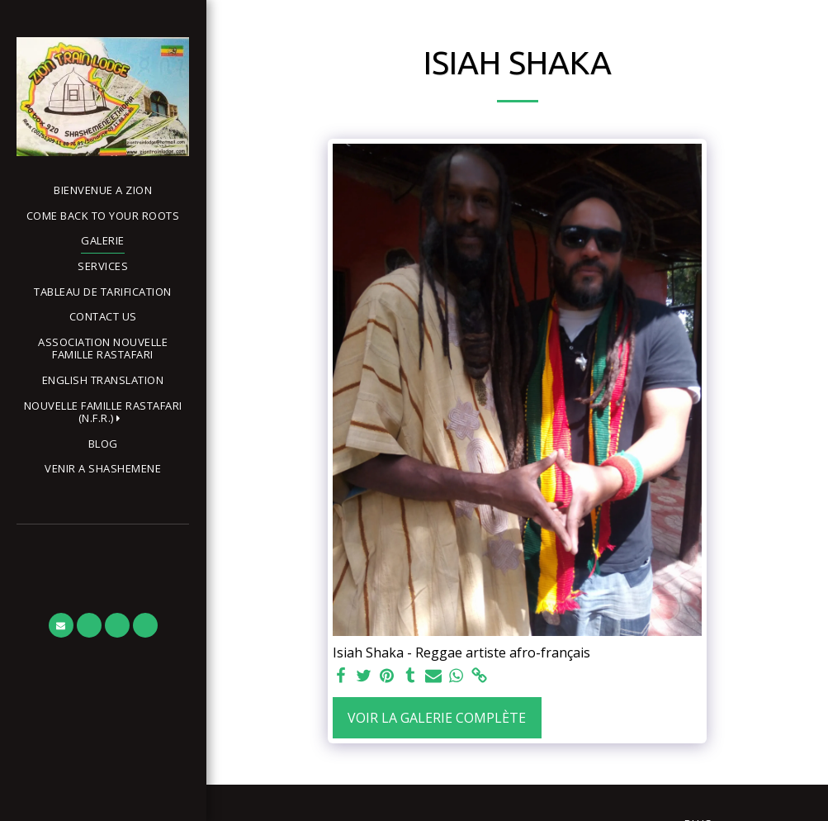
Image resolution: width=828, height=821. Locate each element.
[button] (103, 412)
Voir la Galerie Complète (437, 718)
